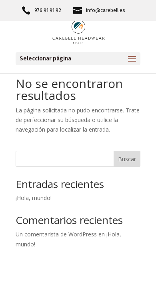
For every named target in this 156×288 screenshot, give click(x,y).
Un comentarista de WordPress (56, 234)
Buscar (127, 159)
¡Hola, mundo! (34, 198)
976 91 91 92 (47, 10)
